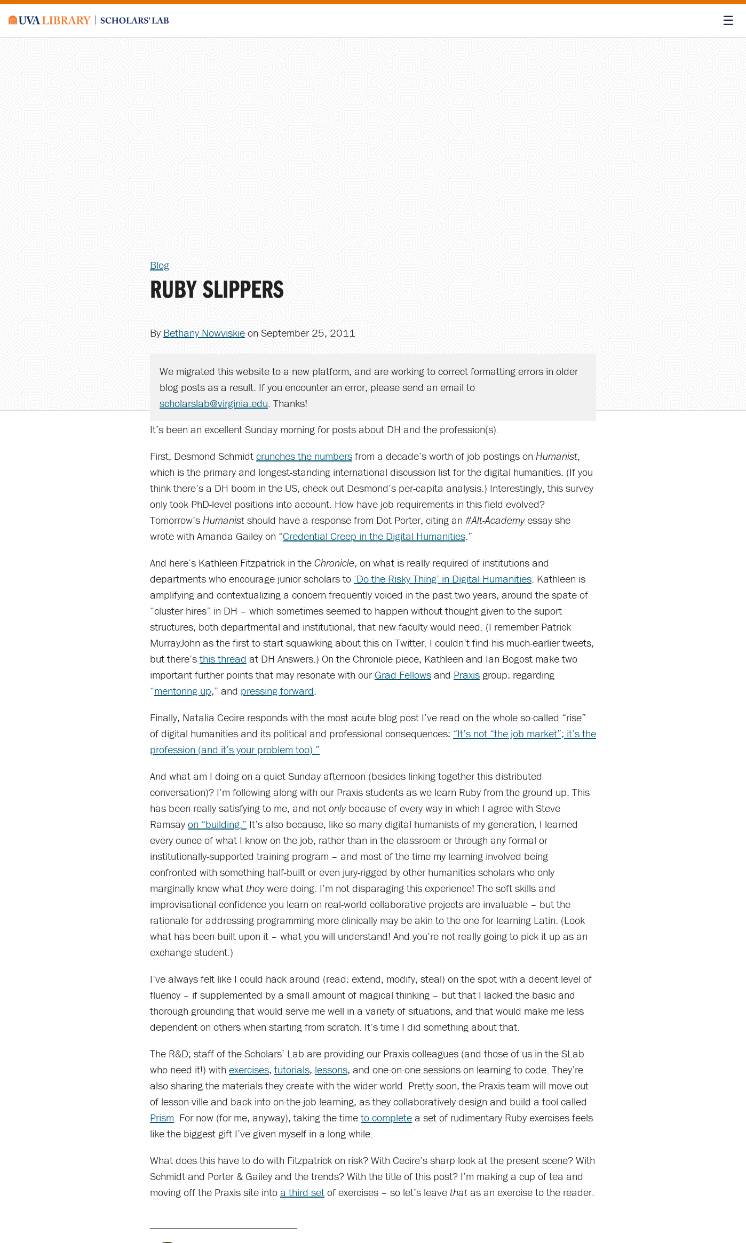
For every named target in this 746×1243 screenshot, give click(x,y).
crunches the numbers (304, 456)
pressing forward (277, 690)
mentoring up (182, 690)
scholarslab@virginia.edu (214, 403)
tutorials (291, 1069)
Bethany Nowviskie (204, 332)
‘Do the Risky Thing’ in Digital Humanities (442, 578)
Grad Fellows (403, 674)
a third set (302, 1192)
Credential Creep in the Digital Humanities (374, 536)
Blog (159, 265)
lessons (331, 1069)
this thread (223, 658)
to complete (386, 1117)
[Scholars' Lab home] (89, 21)
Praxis (467, 674)
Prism (162, 1117)
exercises (249, 1069)
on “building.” (217, 824)
